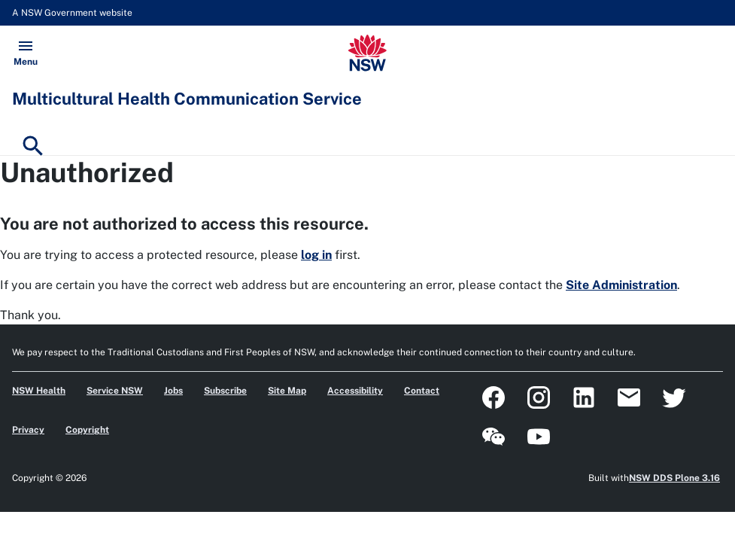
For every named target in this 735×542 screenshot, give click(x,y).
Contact (421, 390)
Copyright (87, 430)
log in (316, 255)
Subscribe (225, 390)
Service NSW (115, 390)
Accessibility (355, 390)
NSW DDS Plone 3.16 (674, 478)
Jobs (173, 390)
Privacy (28, 430)
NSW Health (38, 390)
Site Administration (621, 285)
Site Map (287, 390)
